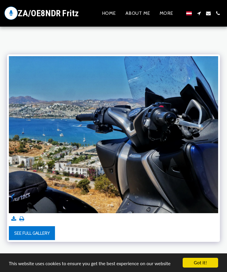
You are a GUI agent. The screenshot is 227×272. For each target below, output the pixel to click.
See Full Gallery (32, 233)
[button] (198, 13)
